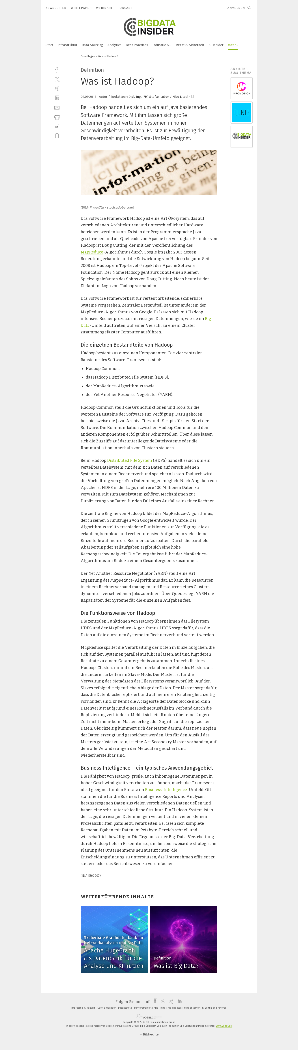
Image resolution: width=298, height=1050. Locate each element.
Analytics (114, 45)
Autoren (222, 1007)
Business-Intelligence (166, 789)
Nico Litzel (180, 97)
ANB (156, 1007)
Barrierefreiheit (143, 1007)
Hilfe (163, 1007)
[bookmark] (192, 97)
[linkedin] (57, 98)
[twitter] (57, 79)
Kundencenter (192, 1007)
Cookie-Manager (106, 1007)
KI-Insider (216, 45)
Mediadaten (175, 1007)
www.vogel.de (224, 1025)
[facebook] (57, 69)
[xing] (57, 88)
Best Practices (137, 45)
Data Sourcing (92, 45)
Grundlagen (88, 56)
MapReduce (92, 252)
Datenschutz (125, 1007)
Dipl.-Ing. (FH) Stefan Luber (149, 97)
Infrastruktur (67, 45)
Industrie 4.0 (162, 45)
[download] (57, 126)
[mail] (57, 107)
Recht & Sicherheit (190, 45)
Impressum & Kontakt (83, 1007)
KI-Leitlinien (209, 1007)
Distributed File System (129, 460)
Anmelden (236, 8)
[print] (57, 117)
